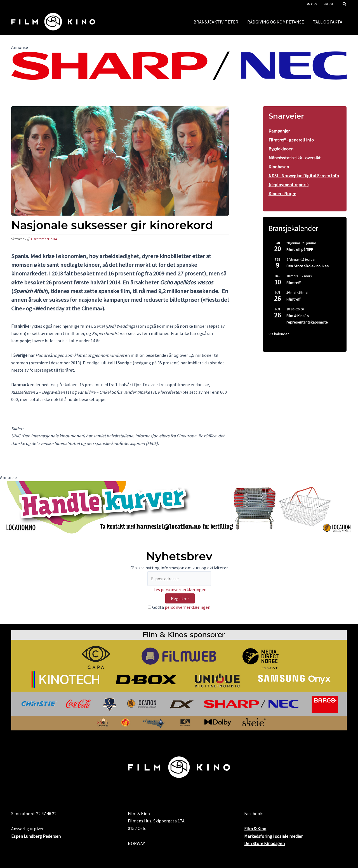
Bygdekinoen (280, 149)
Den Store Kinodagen (264, 843)
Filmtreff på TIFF (299, 249)
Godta (179, 607)
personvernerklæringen (187, 607)
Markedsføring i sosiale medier (273, 836)
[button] (345, 4)
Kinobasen (278, 166)
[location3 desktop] (179, 507)
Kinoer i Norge (282, 193)
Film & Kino (255, 828)
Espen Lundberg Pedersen (36, 836)
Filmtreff (293, 282)
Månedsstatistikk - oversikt (294, 158)
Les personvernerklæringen (180, 589)
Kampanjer (279, 131)
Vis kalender (278, 333)
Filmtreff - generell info (291, 140)
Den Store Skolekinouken (307, 265)
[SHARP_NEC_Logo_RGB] (179, 65)
